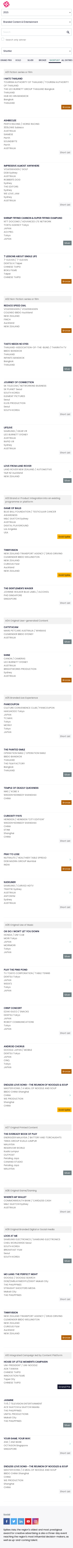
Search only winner (16, 39)
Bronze (42, 60)
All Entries (66, 60)
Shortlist (55, 60)
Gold (18, 60)
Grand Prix (6, 60)
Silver (30, 60)
